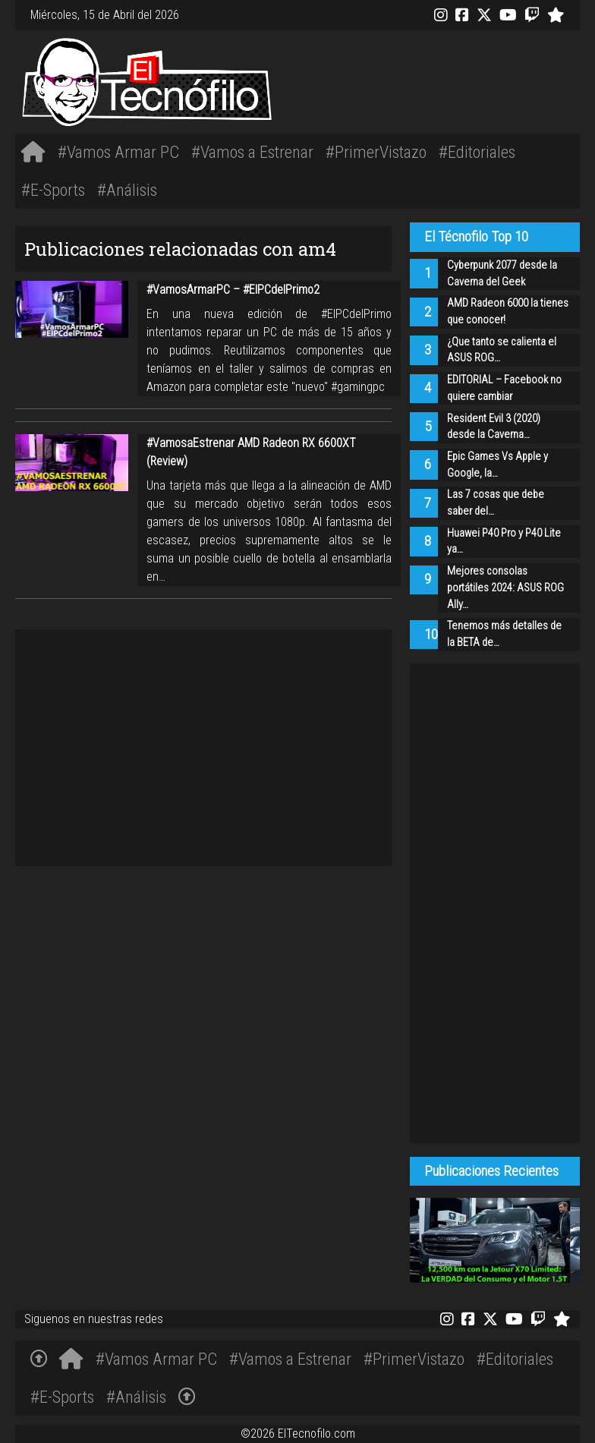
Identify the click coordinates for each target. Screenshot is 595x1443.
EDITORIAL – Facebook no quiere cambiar (504, 388)
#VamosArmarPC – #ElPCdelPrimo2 (233, 289)
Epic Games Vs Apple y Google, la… (497, 465)
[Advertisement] (415, 80)
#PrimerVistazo (376, 152)
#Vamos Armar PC (118, 152)
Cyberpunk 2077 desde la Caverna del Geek (502, 273)
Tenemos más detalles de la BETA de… (504, 634)
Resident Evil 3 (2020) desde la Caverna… (493, 427)
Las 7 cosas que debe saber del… (495, 503)
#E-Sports (53, 190)
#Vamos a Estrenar (252, 152)
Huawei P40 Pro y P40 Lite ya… (504, 541)
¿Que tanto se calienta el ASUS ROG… (501, 350)
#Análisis (127, 190)
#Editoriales (477, 152)
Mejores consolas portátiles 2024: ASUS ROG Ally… (505, 587)
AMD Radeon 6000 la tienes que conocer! (507, 311)
